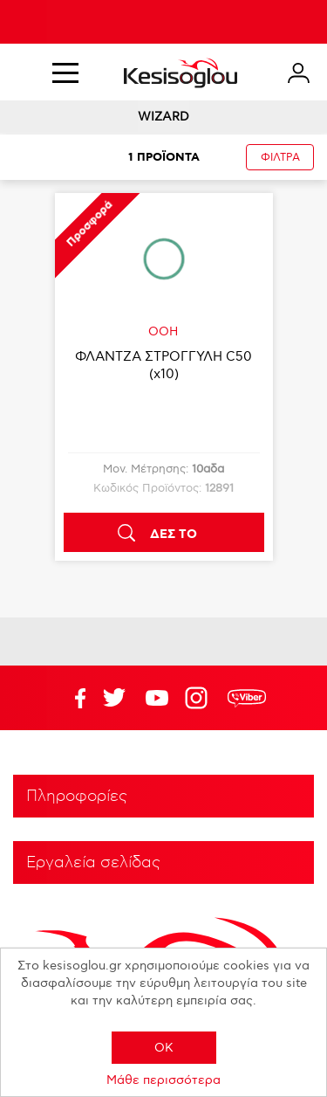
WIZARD (163, 116)
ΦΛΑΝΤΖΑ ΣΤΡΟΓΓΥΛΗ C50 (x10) (163, 365)
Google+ (200, 698)
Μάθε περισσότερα (163, 1080)
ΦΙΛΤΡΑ (280, 157)
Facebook (71, 698)
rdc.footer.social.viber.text (247, 698)
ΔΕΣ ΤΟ (173, 534)
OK (164, 1047)
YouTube (114, 698)
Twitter (157, 698)
